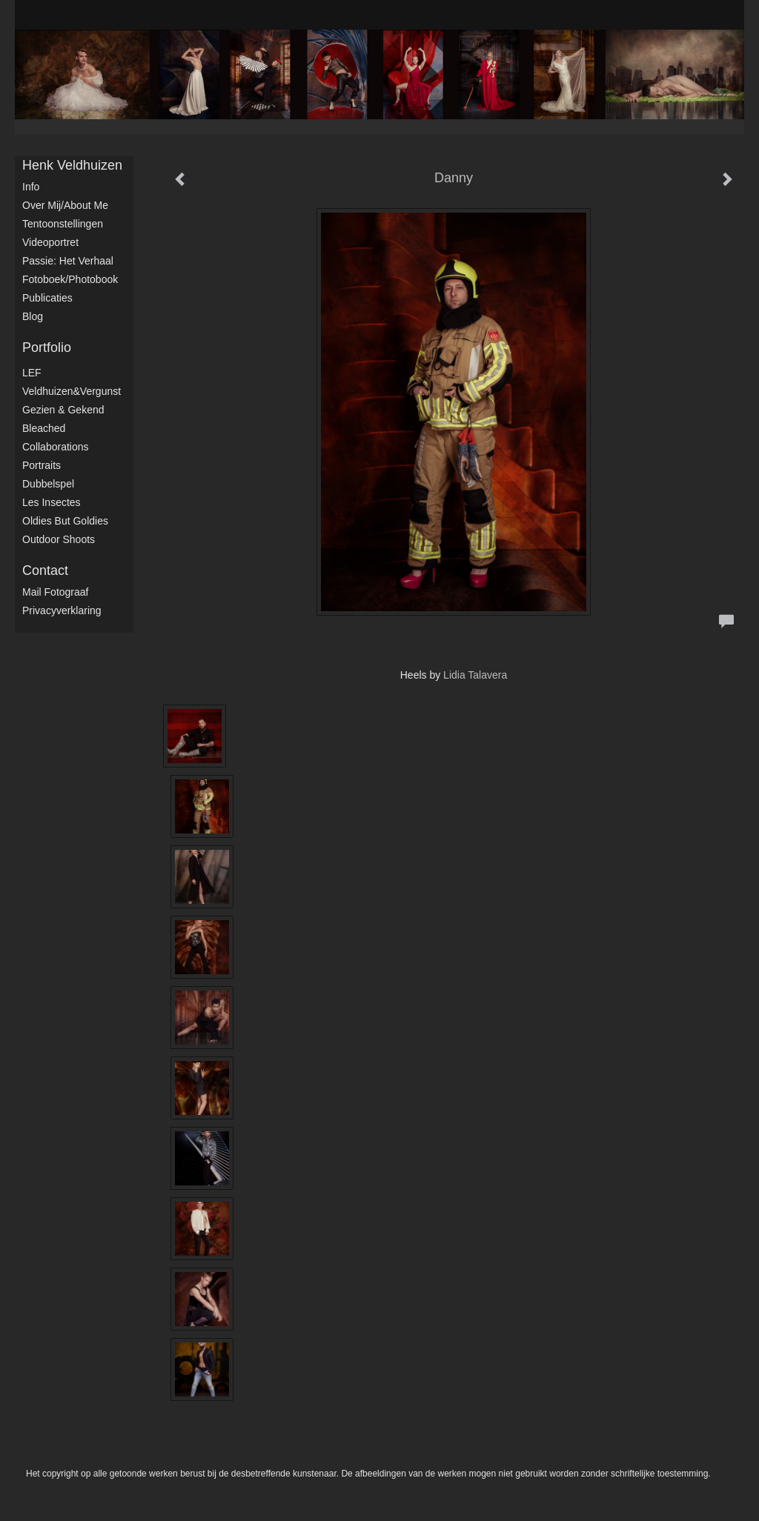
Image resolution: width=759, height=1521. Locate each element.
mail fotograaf (55, 592)
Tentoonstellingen (62, 224)
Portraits (41, 465)
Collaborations (55, 447)
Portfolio (46, 347)
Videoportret (50, 242)
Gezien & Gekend (63, 410)
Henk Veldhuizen (72, 165)
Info (30, 187)
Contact (45, 570)
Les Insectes (51, 502)
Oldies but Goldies (65, 521)
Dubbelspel (48, 484)
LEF (32, 373)
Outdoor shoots (58, 539)
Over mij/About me (65, 205)
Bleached (43, 428)
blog (32, 316)
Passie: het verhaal (67, 261)
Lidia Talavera (475, 675)
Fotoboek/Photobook (70, 279)
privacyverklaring (62, 610)
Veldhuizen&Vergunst (71, 391)
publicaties (47, 298)
